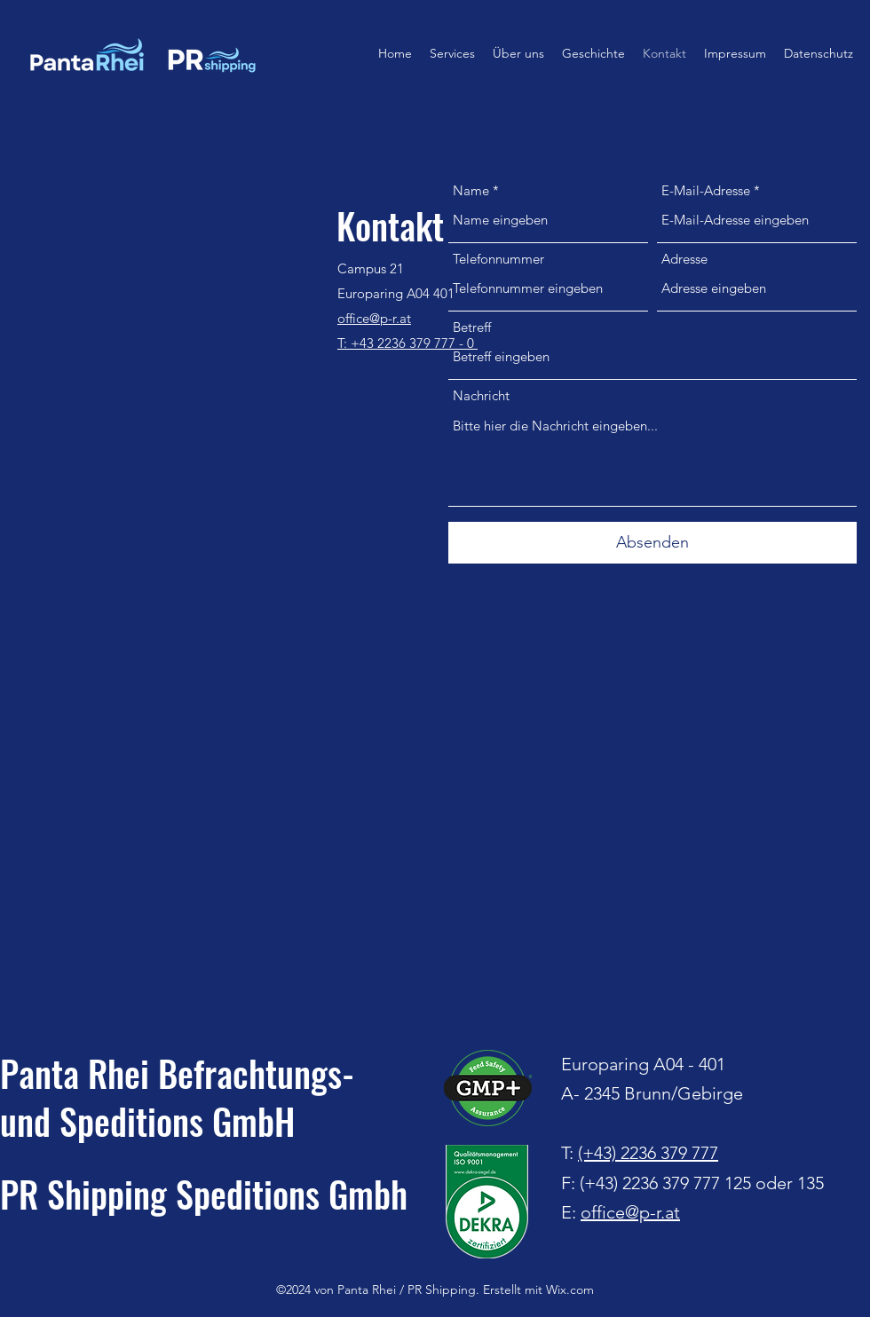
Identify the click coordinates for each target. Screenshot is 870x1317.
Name (471, 190)
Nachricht (481, 395)
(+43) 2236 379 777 (648, 1152)
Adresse (684, 258)
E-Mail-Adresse (705, 190)
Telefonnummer (498, 258)
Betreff (472, 327)
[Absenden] (652, 543)
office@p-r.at (630, 1212)
